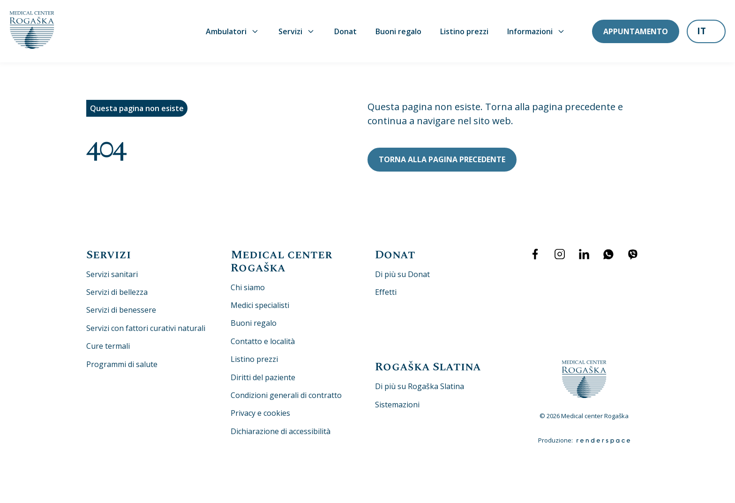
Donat (345, 31)
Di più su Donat (402, 274)
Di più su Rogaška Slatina (419, 386)
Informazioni (536, 31)
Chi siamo (248, 287)
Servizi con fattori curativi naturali (145, 328)
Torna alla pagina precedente (442, 159)
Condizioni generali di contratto (286, 395)
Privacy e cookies (260, 413)
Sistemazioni (397, 404)
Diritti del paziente (263, 377)
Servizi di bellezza (117, 292)
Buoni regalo (398, 31)
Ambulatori (233, 31)
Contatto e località (263, 341)
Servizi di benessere (121, 310)
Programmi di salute (122, 364)
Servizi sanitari (112, 274)
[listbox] (706, 32)
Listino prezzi (464, 31)
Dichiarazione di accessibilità (280, 431)
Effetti (386, 292)
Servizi (296, 31)
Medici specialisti (260, 305)
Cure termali (108, 346)
